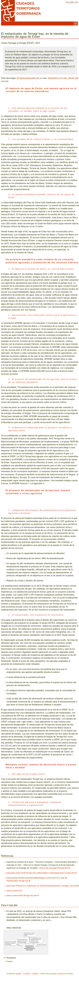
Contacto (26, 974)
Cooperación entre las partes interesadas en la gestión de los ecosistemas (10, 943)
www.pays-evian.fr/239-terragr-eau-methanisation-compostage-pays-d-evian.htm (40, 873)
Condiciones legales (13, 974)
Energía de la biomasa (41, 944)
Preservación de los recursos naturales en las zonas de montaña (29, 934)
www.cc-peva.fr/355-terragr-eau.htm (21, 895)
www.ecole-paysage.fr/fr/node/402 (53, 868)
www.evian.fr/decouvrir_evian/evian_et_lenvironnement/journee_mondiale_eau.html (41, 886)
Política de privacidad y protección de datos (56, 974)
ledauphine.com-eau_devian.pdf (63, 78)
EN (67, 2)
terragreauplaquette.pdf (28, 78)
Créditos (35, 974)
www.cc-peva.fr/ (13, 891)
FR (76, 2)
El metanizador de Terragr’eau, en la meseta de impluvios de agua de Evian (29, 948)
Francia (9, 961)
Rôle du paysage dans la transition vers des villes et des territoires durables (22, 941)
